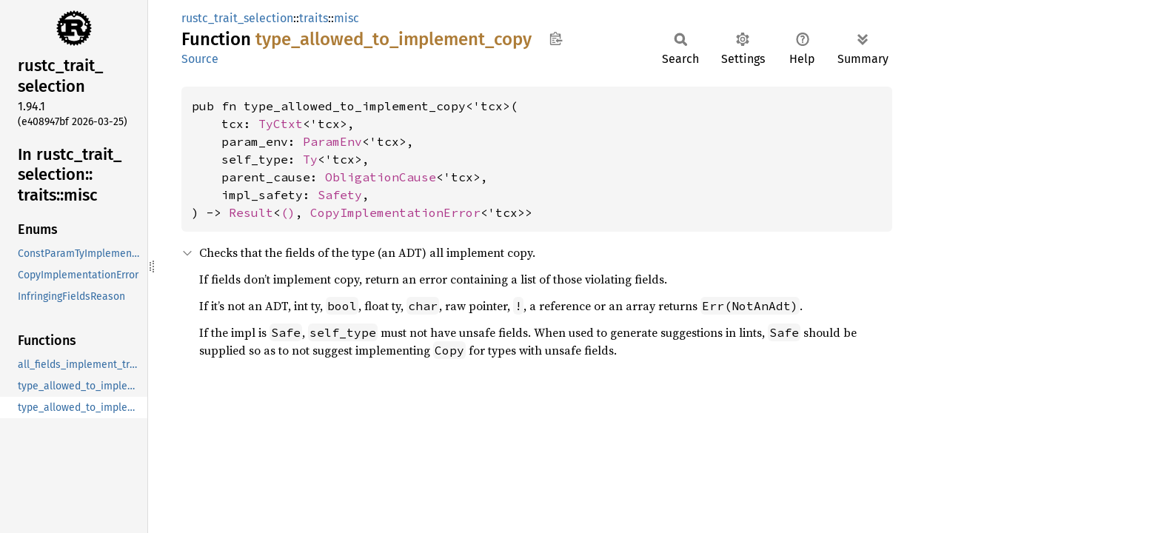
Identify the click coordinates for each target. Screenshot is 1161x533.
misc (346, 18)
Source (199, 59)
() (288, 212)
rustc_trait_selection (237, 18)
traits (313, 18)
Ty (310, 159)
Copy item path (555, 38)
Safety (340, 194)
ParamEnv (332, 141)
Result (251, 212)
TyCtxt (280, 123)
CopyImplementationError (395, 212)
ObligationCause (380, 177)
